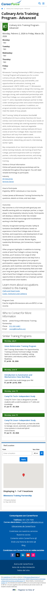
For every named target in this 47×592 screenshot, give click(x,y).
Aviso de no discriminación (23, 567)
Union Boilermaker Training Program (20, 346)
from (4, 449)
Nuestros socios (23, 535)
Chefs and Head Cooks (11, 291)
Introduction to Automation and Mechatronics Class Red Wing (18, 376)
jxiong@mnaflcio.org (17, 329)
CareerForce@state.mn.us (32, 522)
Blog (23, 545)
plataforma (7, 577)
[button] (23, 475)
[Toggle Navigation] (43, 3)
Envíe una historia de (23, 542)
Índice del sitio (23, 570)
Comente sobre (23, 538)
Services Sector (8, 181)
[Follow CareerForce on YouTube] (28, 555)
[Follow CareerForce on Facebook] (12, 555)
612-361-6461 (14, 326)
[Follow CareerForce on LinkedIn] (23, 555)
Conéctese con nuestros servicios (23, 531)
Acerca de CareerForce (23, 564)
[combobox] (17, 453)
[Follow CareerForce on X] (18, 555)
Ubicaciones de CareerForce (23, 526)
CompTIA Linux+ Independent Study (20, 420)
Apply (23, 459)
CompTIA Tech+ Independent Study (19, 396)
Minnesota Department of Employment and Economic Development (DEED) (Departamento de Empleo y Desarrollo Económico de (23, 579)
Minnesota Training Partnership (17, 495)
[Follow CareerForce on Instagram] (33, 555)
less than (36, 449)
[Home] (11, 3)
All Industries (7, 179)
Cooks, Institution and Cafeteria (14, 294)
